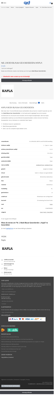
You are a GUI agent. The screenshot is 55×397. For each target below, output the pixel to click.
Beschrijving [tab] (13, 103)
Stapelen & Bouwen (29, 7)
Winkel (12, 7)
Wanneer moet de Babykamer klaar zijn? (11, 349)
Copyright (22, 379)
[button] (51, 3)
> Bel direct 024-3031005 (7, 301)
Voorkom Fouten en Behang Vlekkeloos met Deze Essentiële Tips (17, 339)
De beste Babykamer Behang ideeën (10, 344)
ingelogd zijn (9, 228)
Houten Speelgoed (20, 7)
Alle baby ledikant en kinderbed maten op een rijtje (13, 346)
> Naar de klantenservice (7, 312)
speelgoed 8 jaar (40, 165)
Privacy (28, 379)
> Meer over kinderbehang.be (8, 291)
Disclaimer (16, 379)
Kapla (37, 7)
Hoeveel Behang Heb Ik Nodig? (8, 351)
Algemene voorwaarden (7, 379)
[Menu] (3, 3)
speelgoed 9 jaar (49, 165)
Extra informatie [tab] (22, 103)
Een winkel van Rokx (47, 382)
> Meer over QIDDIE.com (7, 289)
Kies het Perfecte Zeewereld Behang (10, 337)
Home (7, 7)
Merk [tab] (42, 103)
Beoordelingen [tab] (34, 103)
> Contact (3, 304)
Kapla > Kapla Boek (48, 212)
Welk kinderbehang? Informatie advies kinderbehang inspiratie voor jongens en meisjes (22, 341)
